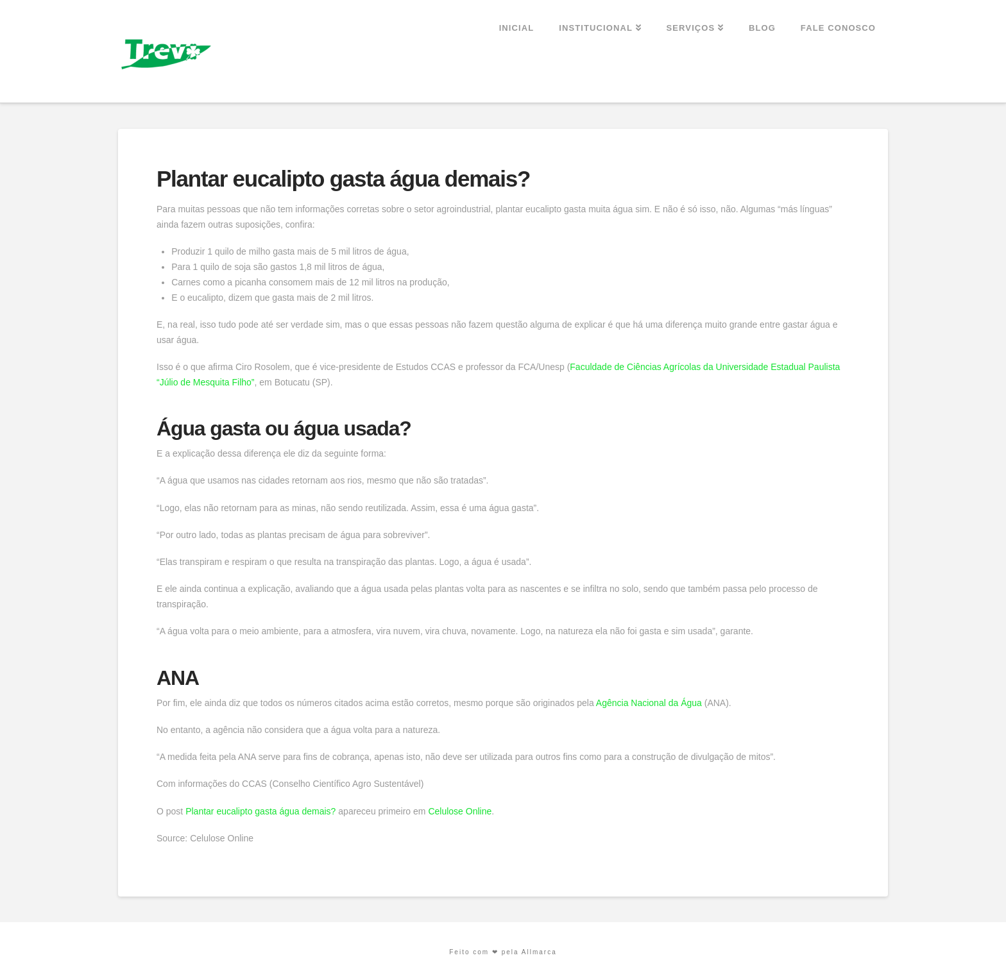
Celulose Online (459, 811)
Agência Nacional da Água (649, 703)
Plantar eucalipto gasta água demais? (260, 811)
